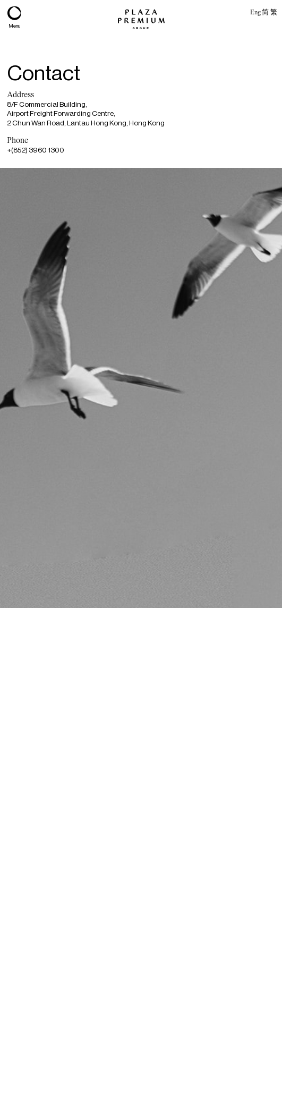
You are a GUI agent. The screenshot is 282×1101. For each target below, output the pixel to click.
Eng (255, 12)
